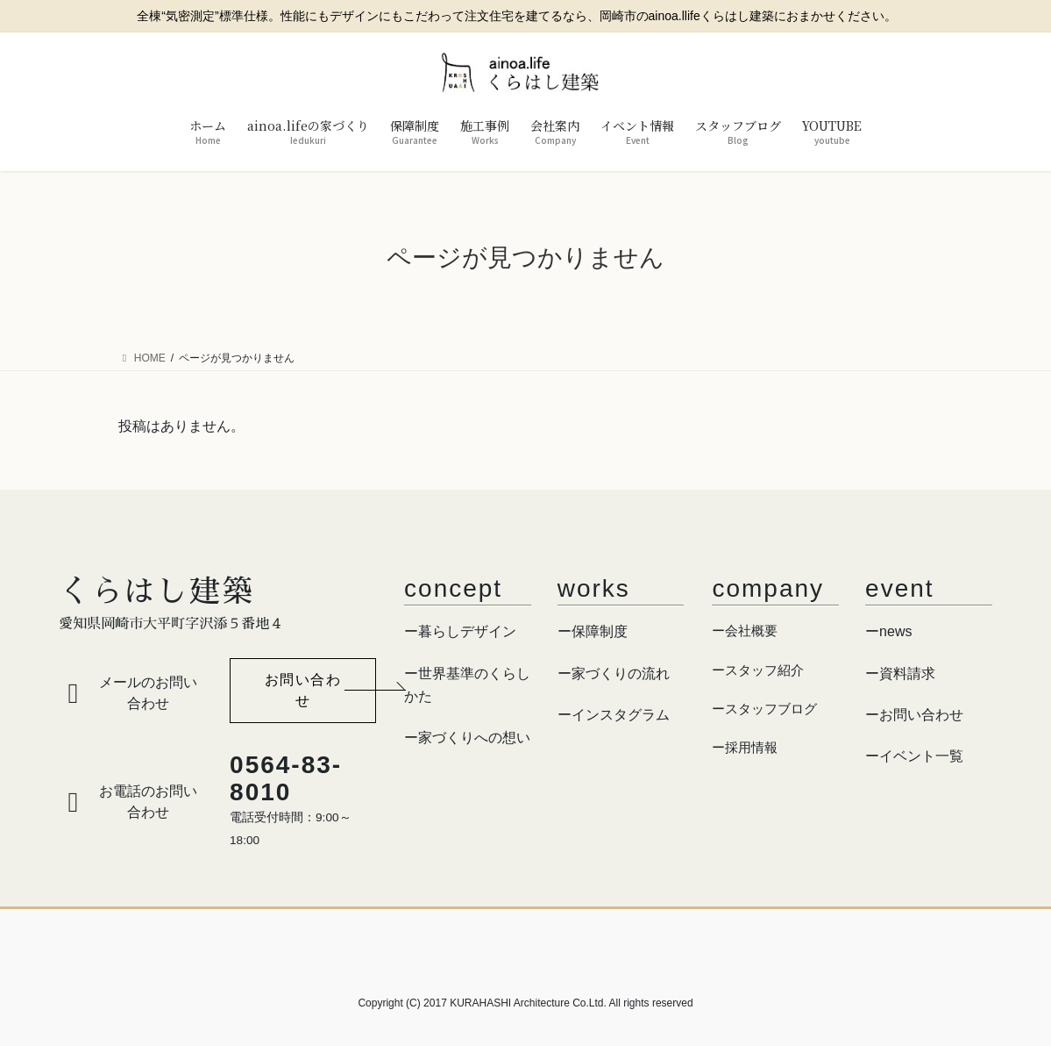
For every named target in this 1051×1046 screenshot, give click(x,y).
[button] (303, 690)
